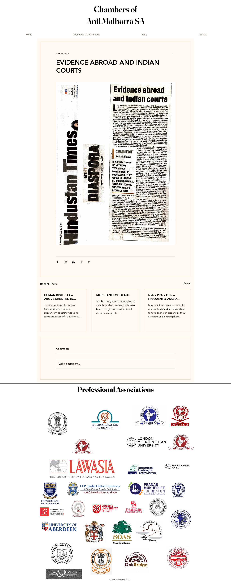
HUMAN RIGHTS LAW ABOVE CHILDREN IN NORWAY (58, 297)
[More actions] (173, 53)
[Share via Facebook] (57, 261)
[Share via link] (81, 261)
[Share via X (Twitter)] (65, 261)
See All (187, 283)
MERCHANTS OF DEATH (112, 295)
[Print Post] (89, 261)
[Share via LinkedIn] (73, 261)
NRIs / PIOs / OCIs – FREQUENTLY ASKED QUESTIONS (162, 297)
